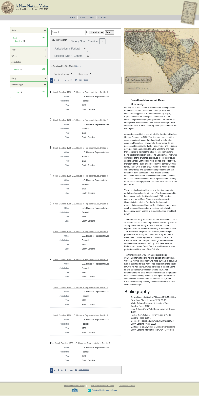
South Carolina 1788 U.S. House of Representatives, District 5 (80, 204)
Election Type (17, 84)
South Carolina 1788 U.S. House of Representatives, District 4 (80, 176)
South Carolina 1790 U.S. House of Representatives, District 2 (80, 259)
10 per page (83, 74)
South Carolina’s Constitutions (161, 327)
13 (71, 80)
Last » (86, 80)
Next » (78, 66)
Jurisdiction (16, 62)
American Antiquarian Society (74, 386)
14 (76, 80)
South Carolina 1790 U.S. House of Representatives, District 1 (80, 232)
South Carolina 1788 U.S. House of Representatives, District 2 (80, 120)
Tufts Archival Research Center (102, 386)
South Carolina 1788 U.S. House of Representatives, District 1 (80, 92)
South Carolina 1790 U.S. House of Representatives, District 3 (80, 287)
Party (13, 78)
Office (14, 56)
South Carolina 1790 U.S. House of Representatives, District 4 (80, 315)
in (87, 32)
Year (13, 50)
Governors (169, 330)
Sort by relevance (61, 74)
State (13, 30)
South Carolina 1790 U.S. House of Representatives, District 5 (82, 343)
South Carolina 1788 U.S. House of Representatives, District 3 (80, 148)
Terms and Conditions (127, 386)
